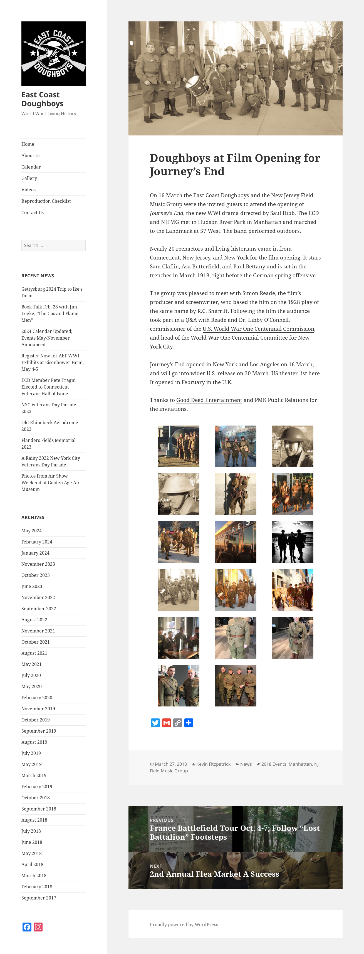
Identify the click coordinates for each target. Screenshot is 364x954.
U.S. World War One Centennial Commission (258, 328)
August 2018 (34, 820)
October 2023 (35, 575)
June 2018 (31, 842)
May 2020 (31, 686)
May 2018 (31, 853)
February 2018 (36, 887)
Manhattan (300, 764)
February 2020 (36, 698)
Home (27, 144)
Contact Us (32, 212)
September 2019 (38, 731)
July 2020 (31, 675)
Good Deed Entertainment (209, 400)
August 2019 (34, 742)
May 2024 (31, 531)
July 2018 (31, 831)
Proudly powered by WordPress (184, 924)
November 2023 (38, 564)
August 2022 (34, 620)
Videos (28, 190)
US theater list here (295, 373)
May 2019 (31, 764)
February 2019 (36, 787)
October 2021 (35, 642)
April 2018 (32, 864)
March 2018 (33, 876)
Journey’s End (166, 213)
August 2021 (34, 653)
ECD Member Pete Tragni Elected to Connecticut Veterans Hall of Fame (48, 387)
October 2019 (35, 720)
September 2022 (38, 608)
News (246, 764)
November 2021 (38, 631)
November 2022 (38, 597)
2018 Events (273, 764)
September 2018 (38, 809)
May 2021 (31, 664)
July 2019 (31, 753)
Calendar (31, 167)
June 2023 (31, 586)
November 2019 (38, 709)
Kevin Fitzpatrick (213, 764)
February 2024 (36, 542)
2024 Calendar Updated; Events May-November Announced (47, 338)
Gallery (29, 178)
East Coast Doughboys (42, 98)
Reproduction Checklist (46, 201)
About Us (30, 155)
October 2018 (35, 798)
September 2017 (38, 898)
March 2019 (33, 775)
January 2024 (35, 553)
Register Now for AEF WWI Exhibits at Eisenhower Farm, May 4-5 (52, 362)
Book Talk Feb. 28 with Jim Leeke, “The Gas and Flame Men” (49, 313)
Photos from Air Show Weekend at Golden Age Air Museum (50, 482)
